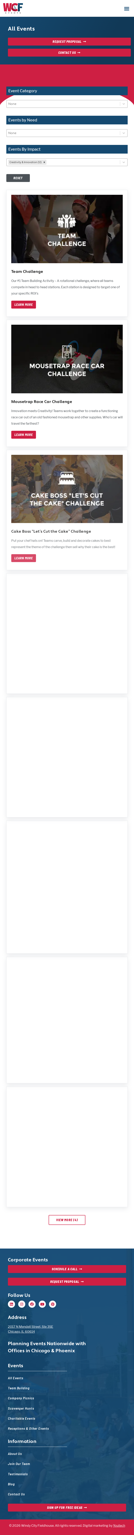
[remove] (44, 162)
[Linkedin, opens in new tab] (11, 1304)
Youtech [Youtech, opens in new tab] (119, 1526)
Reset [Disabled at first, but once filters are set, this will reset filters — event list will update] (18, 178)
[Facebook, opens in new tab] (32, 1304)
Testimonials (18, 1474)
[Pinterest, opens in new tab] (52, 1304)
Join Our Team (19, 1463)
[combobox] (63, 103)
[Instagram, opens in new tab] (21, 1304)
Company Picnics (21, 1398)
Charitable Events (21, 1418)
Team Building (19, 1388)
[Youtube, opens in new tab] (42, 1304)
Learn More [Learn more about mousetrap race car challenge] (23, 434)
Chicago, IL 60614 (21, 1332)
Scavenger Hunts (21, 1408)
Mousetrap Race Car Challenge (41, 401)
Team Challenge (27, 271)
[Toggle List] (123, 103)
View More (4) (67, 1220)
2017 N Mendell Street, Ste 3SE (30, 1327)
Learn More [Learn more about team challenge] (23, 304)
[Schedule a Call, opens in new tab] (67, 1269)
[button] (127, 8)
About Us (15, 1453)
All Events (15, 1378)
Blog (11, 1484)
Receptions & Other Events (28, 1428)
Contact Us (16, 1494)
